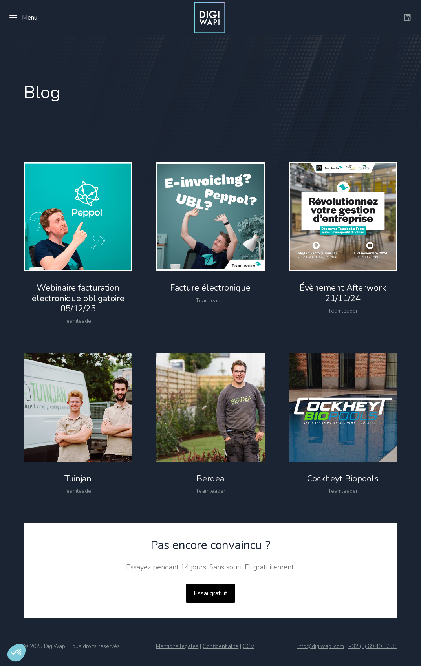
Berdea (210, 479)
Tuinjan (78, 479)
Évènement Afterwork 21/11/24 (343, 293)
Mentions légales (177, 646)
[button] (16, 652)
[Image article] (78, 216)
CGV (248, 646)
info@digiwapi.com (320, 646)
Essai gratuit (210, 593)
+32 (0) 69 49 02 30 (372, 646)
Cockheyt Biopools (343, 479)
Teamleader (78, 321)
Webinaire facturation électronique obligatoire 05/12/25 (78, 298)
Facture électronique (210, 288)
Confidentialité (220, 646)
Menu (23, 17)
